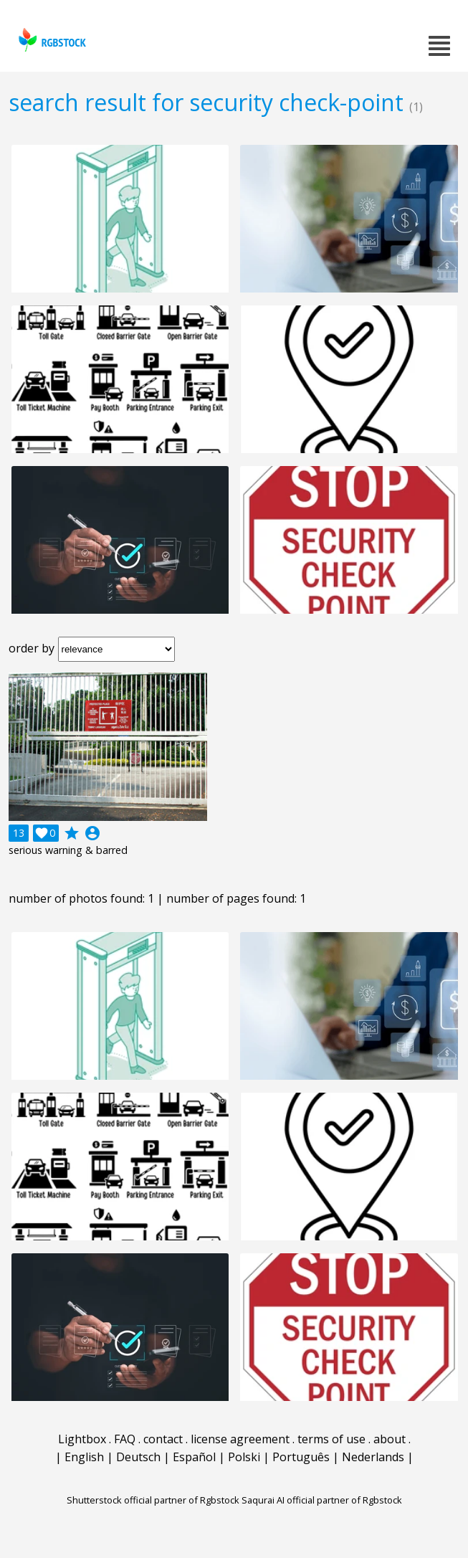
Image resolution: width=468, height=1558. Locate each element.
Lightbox (82, 1439)
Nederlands (373, 1457)
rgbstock (50, 40)
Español (194, 1457)
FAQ (124, 1439)
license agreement (240, 1439)
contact (163, 1439)
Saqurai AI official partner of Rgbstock (322, 1499)
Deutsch (138, 1457)
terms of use (331, 1439)
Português (301, 1457)
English (84, 1457)
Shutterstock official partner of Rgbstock (153, 1499)
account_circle (92, 833)
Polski (244, 1457)
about (389, 1439)
